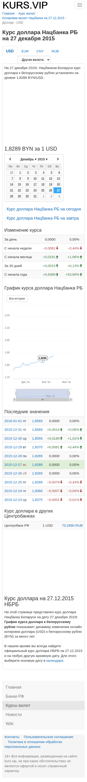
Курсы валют (18, 705)
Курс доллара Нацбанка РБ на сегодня (44, 209)
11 (42, 178)
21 (11, 190)
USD (10, 51)
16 (27, 184)
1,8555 (37, 438)
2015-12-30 (13, 438)
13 (58, 178)
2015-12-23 (13, 500)
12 (50, 178)
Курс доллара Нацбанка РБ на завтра (43, 218)
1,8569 (37, 421)
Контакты (12, 737)
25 (42, 190)
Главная (14, 687)
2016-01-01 (13, 421)
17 (34, 184)
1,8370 (37, 447)
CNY (40, 51)
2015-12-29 (13, 447)
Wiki (10, 723)
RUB (55, 51)
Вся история (17, 298)
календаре (54, 660)
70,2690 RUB (72, 525)
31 (34, 196)
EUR (25, 51)
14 (11, 184)
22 (19, 190)
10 (34, 178)
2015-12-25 (13, 482)
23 (27, 190)
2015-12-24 (13, 491)
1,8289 (37, 456)
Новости (14, 714)
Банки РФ (15, 696)
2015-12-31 (13, 429)
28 (11, 196)
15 (19, 184)
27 (58, 190)
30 (11, 172)
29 (19, 196)
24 (34, 190)
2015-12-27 (13, 465)
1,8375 (37, 500)
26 (50, 190)
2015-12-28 (13, 456)
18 (42, 184)
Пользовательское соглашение (48, 737)
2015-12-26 (13, 473)
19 (50, 184)
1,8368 (37, 491)
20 (58, 184)
